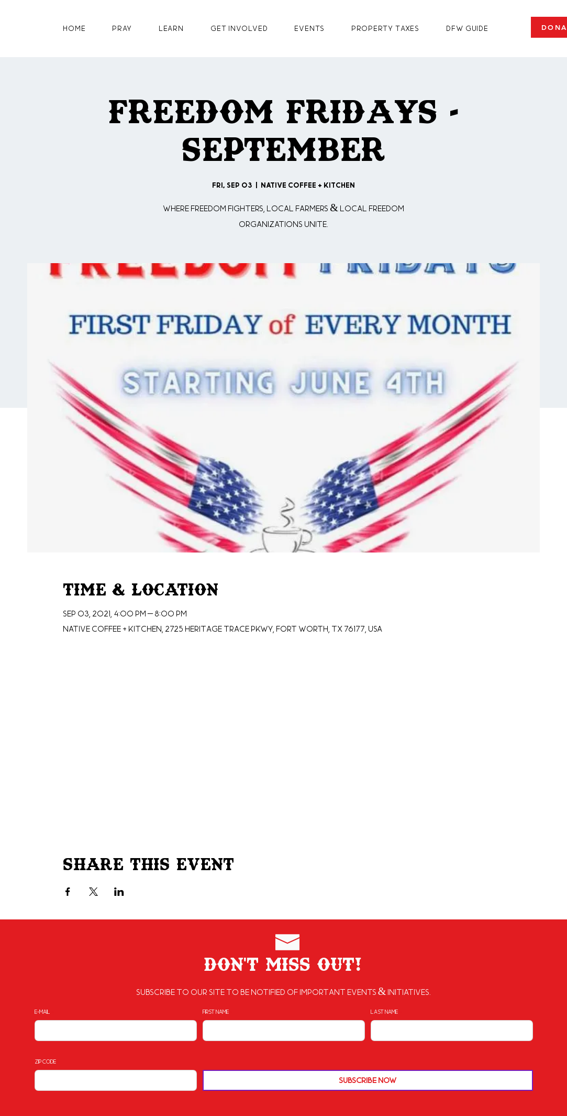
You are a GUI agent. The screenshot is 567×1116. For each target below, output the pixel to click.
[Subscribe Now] (368, 1080)
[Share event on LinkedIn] (119, 891)
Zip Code (45, 1061)
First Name (216, 1011)
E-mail (42, 1011)
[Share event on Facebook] (68, 891)
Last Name (384, 1011)
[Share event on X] (93, 891)
